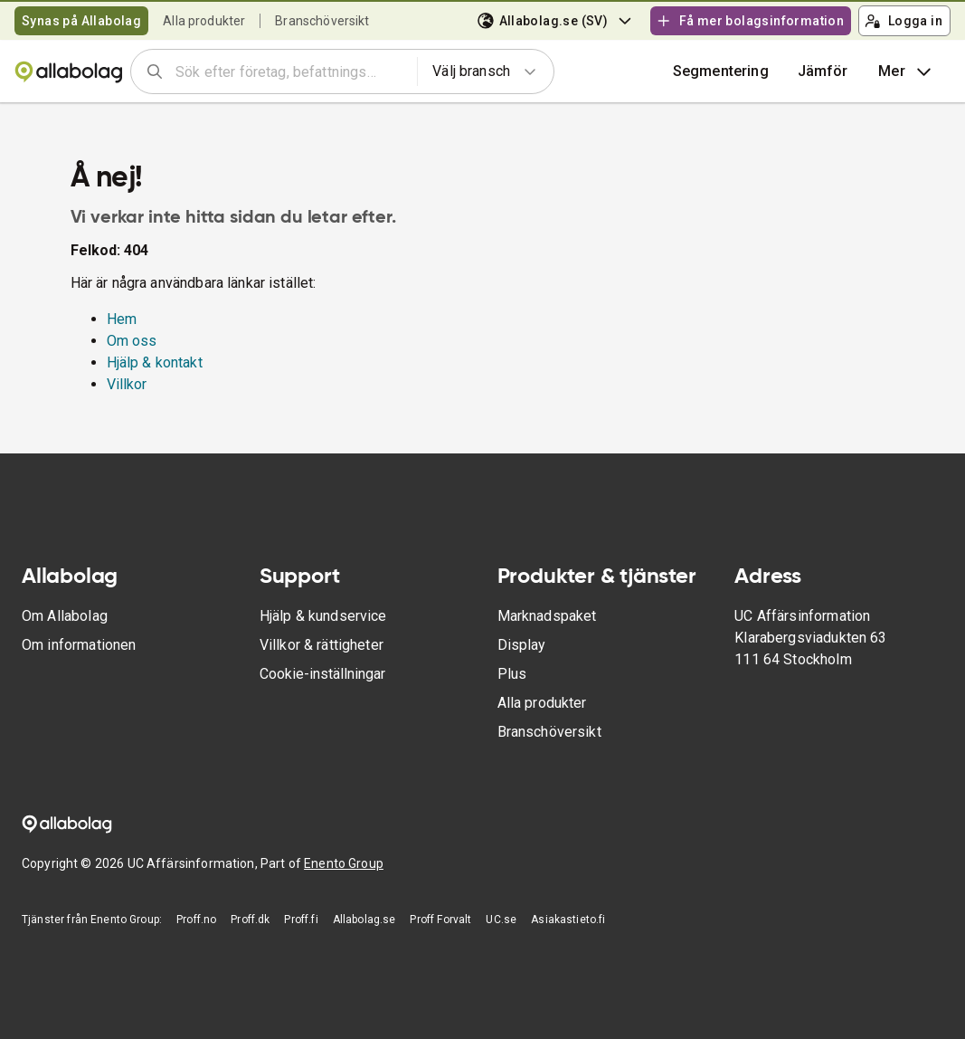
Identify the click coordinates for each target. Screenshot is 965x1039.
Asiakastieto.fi (568, 919)
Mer (906, 71)
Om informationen (79, 644)
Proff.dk (250, 919)
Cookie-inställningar (322, 673)
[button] (823, 71)
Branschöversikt (322, 21)
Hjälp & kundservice (323, 615)
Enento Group (343, 863)
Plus (512, 673)
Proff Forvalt (440, 919)
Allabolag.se (364, 919)
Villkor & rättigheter (321, 644)
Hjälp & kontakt (155, 362)
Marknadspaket (547, 615)
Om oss (132, 340)
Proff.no (196, 919)
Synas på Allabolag (81, 21)
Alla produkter (204, 21)
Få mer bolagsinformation (750, 21)
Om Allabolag (65, 615)
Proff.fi (300, 919)
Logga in (903, 21)
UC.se (501, 919)
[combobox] (290, 71)
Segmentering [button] (721, 71)
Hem (122, 319)
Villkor (127, 384)
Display (521, 644)
